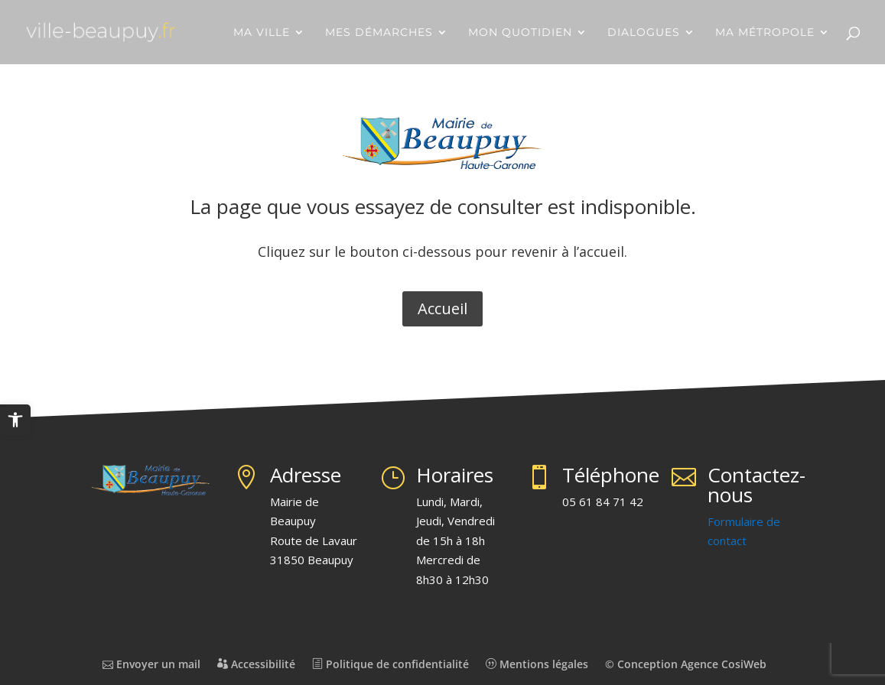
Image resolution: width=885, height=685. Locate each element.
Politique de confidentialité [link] (390, 664)
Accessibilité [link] (256, 664)
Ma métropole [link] (765, 32)
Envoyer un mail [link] (151, 664)
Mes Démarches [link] (379, 32)
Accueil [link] (442, 308)
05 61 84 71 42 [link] (602, 501)
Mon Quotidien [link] (520, 32)
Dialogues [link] (643, 32)
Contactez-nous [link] (756, 484)
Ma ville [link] (261, 32)
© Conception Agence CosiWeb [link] (685, 664)
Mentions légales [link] (537, 664)
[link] (15, 419)
